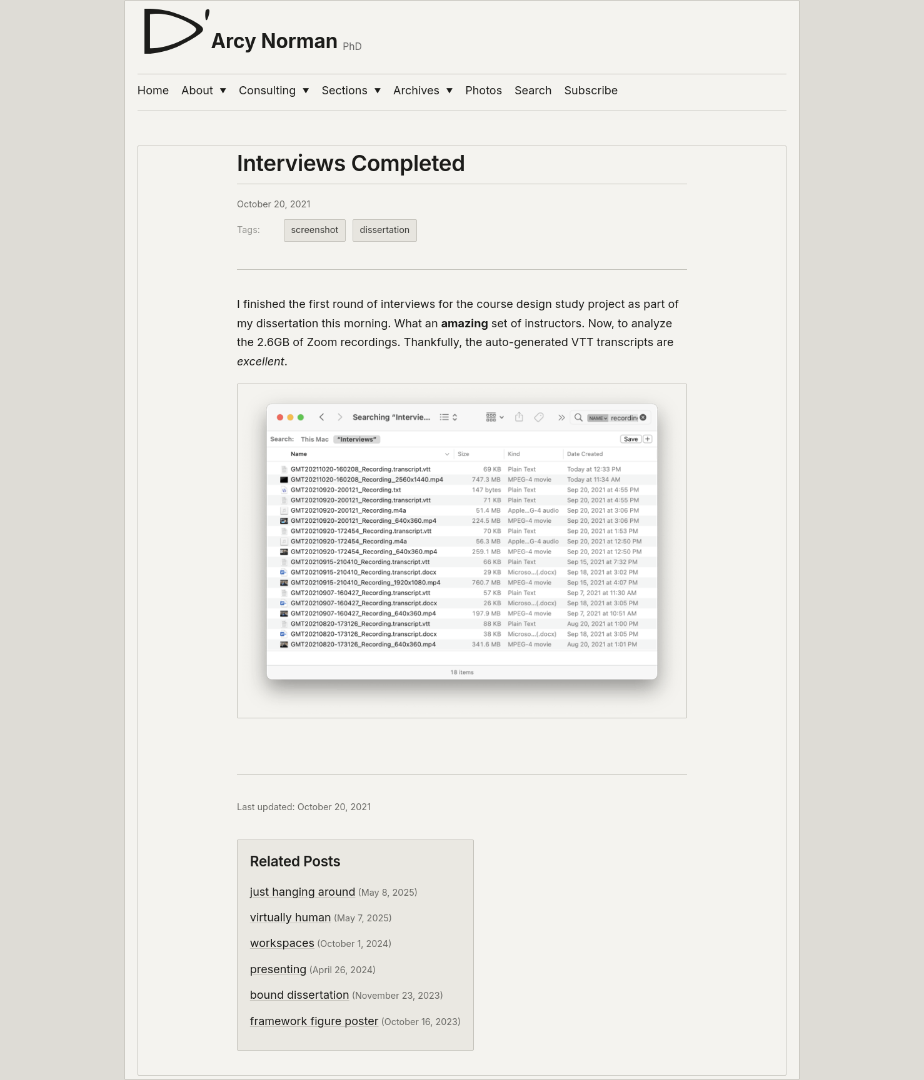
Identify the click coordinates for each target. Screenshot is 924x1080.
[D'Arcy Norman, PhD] (250, 26)
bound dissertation (299, 994)
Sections (351, 90)
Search (533, 90)
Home (153, 90)
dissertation (385, 229)
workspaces (282, 942)
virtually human (290, 917)
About (203, 90)
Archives (423, 90)
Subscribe (591, 90)
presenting (278, 969)
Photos (483, 90)
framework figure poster (314, 1021)
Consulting (274, 90)
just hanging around (303, 891)
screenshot (314, 229)
